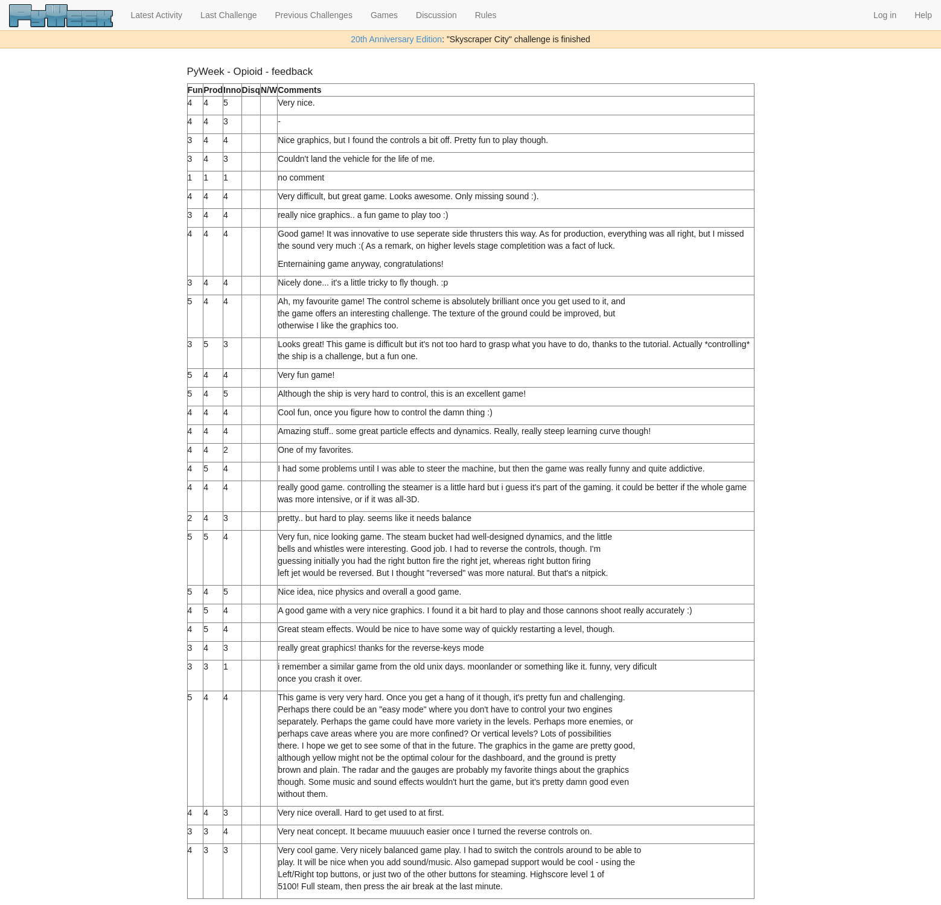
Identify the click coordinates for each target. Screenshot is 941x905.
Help (923, 15)
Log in (884, 15)
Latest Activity (157, 15)
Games (384, 15)
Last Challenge (228, 15)
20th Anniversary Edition (396, 39)
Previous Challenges (313, 15)
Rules (486, 15)
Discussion (436, 15)
